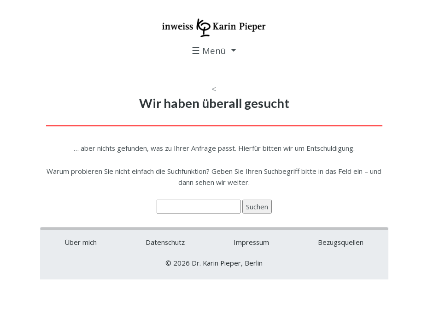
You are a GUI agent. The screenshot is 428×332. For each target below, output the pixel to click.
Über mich (80, 242)
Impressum (251, 242)
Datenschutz (165, 242)
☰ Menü (210, 50)
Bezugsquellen (341, 242)
